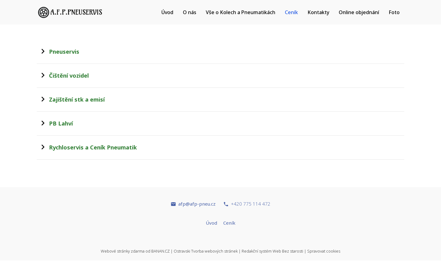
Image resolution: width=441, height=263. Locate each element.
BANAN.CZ (160, 251)
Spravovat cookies (323, 251)
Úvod (167, 12)
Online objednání (359, 12)
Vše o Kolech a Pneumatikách (240, 12)
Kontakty (318, 12)
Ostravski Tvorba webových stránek (206, 251)
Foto (394, 12)
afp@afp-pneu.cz (197, 204)
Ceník (291, 12)
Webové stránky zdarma (123, 251)
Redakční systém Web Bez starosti (272, 251)
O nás (189, 12)
